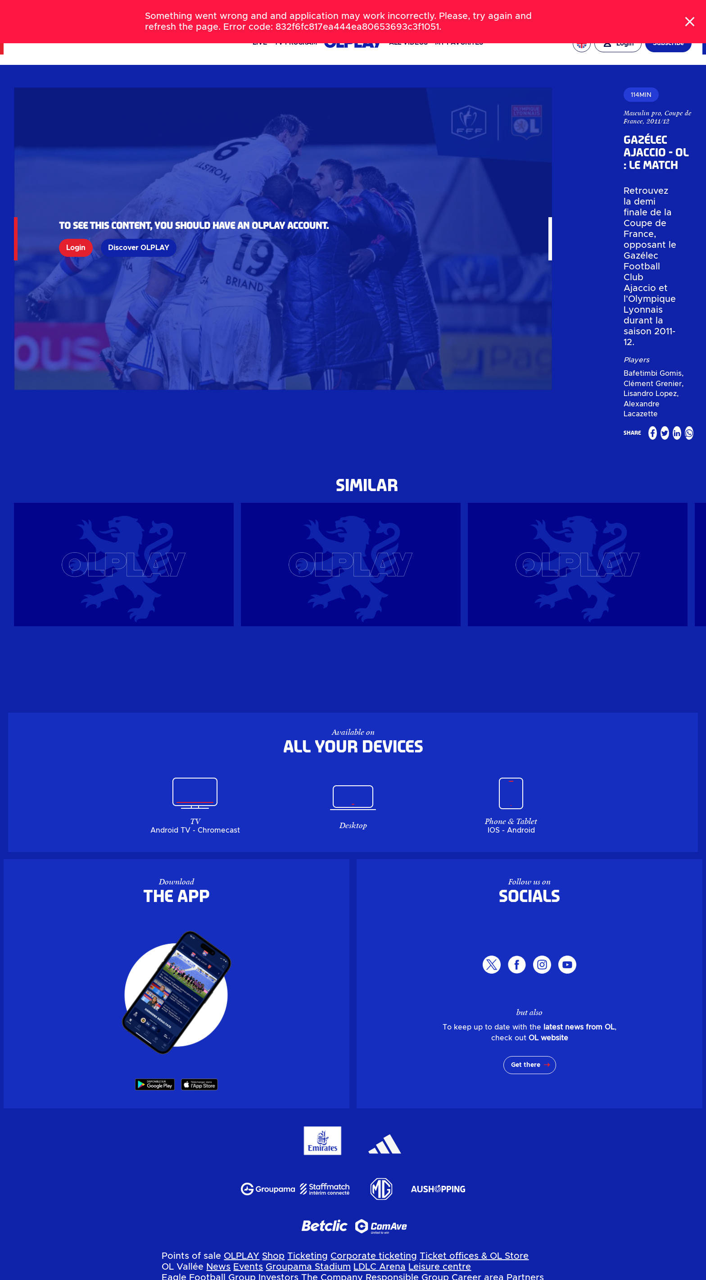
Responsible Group (407, 1134)
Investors (278, 1134)
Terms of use (331, 1274)
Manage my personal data (242, 1274)
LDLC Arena (379, 1123)
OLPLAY (241, 1112)
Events (248, 1123)
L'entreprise (247, 1210)
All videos (408, 43)
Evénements (236, 1188)
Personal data (151, 1274)
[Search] (353, 11)
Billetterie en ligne (320, 1166)
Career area (478, 1134)
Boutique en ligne (239, 1166)
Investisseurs (190, 1210)
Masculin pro (442, 113)
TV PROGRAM (295, 43)
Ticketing (307, 1112)
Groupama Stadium (308, 1123)
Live (260, 43)
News (218, 1123)
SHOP (112, 11)
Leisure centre (439, 1123)
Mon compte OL (275, 1231)
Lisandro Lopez (574, 210)
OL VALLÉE (525, 11)
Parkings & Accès (200, 1231)
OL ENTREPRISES (665, 11)
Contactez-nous (377, 1231)
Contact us (414, 1145)
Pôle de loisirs (439, 1188)
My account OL (325, 1145)
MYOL (374, 1145)
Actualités (184, 1188)
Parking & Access (252, 1145)
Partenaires (467, 1210)
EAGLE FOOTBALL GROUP (591, 11)
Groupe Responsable (322, 1210)
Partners (525, 1134)
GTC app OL (389, 1274)
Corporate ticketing (373, 1112)
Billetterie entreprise (408, 1166)
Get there (525, 922)
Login (76, 204)
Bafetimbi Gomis (453, 210)
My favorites (459, 43)
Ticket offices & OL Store (474, 1112)
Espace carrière (405, 1210)
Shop (273, 1112)
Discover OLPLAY (138, 204)
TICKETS (85, 11)
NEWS (57, 11)
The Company (332, 1134)
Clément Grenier (515, 210)
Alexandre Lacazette (641, 210)
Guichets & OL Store (500, 1166)
